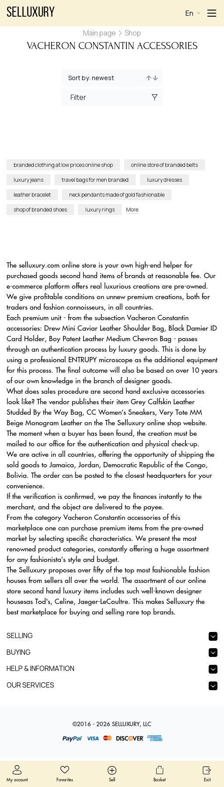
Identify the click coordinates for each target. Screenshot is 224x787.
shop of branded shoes (40, 209)
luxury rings (100, 209)
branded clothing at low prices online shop (63, 165)
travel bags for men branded (95, 180)
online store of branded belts (164, 165)
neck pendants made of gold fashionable (116, 194)
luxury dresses (164, 180)
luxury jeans (28, 180)
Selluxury (31, 13)
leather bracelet (32, 194)
